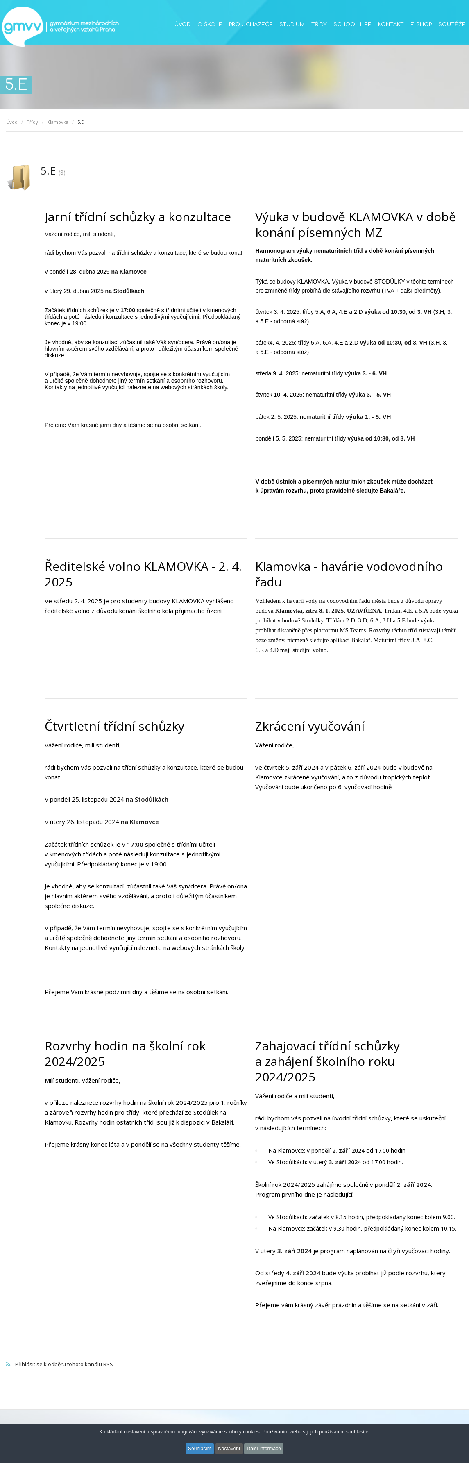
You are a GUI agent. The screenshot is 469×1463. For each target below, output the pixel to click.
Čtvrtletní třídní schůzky (114, 726)
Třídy (319, 24)
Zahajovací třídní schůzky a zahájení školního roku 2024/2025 (327, 1061)
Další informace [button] (265, 1450)
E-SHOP (421, 24)
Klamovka (57, 122)
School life (352, 24)
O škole (209, 24)
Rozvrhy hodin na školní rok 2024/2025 (125, 1053)
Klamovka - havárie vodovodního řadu (349, 574)
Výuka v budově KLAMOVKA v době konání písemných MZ (355, 224)
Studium (292, 24)
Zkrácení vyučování (310, 726)
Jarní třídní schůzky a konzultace (138, 216)
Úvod (182, 24)
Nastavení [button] (229, 1450)
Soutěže (452, 24)
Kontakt (391, 24)
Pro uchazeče (251, 24)
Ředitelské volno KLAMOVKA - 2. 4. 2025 (143, 574)
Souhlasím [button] (198, 1450)
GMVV (60, 26)
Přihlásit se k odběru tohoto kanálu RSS (234, 1356)
